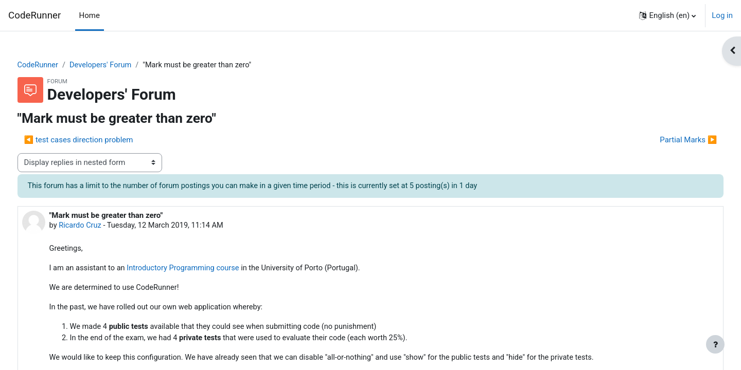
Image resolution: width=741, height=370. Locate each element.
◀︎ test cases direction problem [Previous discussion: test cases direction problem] (97, 140)
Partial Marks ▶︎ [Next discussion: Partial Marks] (669, 140)
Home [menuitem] (89, 15)
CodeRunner (34, 15)
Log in (722, 15)
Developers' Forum (122, 65)
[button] (667, 15)
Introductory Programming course (206, 269)
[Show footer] (715, 344)
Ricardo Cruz (100, 226)
